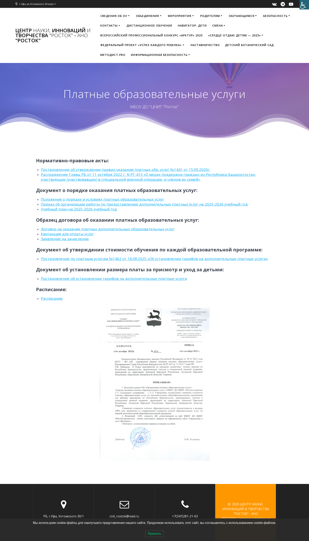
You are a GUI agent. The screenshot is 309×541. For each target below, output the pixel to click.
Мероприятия (179, 16)
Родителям (210, 16)
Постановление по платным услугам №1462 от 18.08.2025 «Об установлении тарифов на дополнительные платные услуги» (154, 258)
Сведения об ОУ (113, 16)
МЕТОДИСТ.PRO (112, 55)
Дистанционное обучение (149, 25)
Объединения (147, 16)
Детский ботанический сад (249, 45)
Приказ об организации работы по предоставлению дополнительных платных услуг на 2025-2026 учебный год (144, 204)
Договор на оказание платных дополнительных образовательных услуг (108, 228)
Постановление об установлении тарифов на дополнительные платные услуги (114, 278)
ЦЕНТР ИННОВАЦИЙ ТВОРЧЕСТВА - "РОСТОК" (53, 35)
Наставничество (205, 45)
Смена (217, 25)
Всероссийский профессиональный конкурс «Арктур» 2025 (151, 35)
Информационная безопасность (159, 55)
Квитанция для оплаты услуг (67, 233)
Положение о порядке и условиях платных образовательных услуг (102, 199)
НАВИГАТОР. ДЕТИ (192, 25)
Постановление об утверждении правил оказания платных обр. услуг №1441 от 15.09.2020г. (125, 169)
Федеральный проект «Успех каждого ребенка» (141, 45)
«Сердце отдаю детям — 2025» (234, 35)
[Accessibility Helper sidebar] (304, 4)
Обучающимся (241, 16)
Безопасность (275, 16)
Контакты (109, 25)
